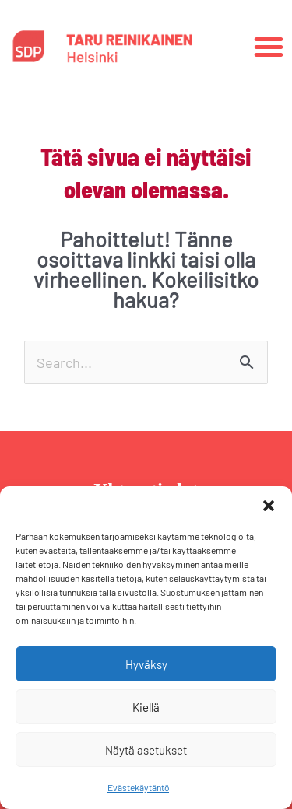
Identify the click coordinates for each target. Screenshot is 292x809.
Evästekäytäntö (138, 787)
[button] (268, 505)
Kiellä (146, 707)
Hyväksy (146, 664)
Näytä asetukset (146, 750)
